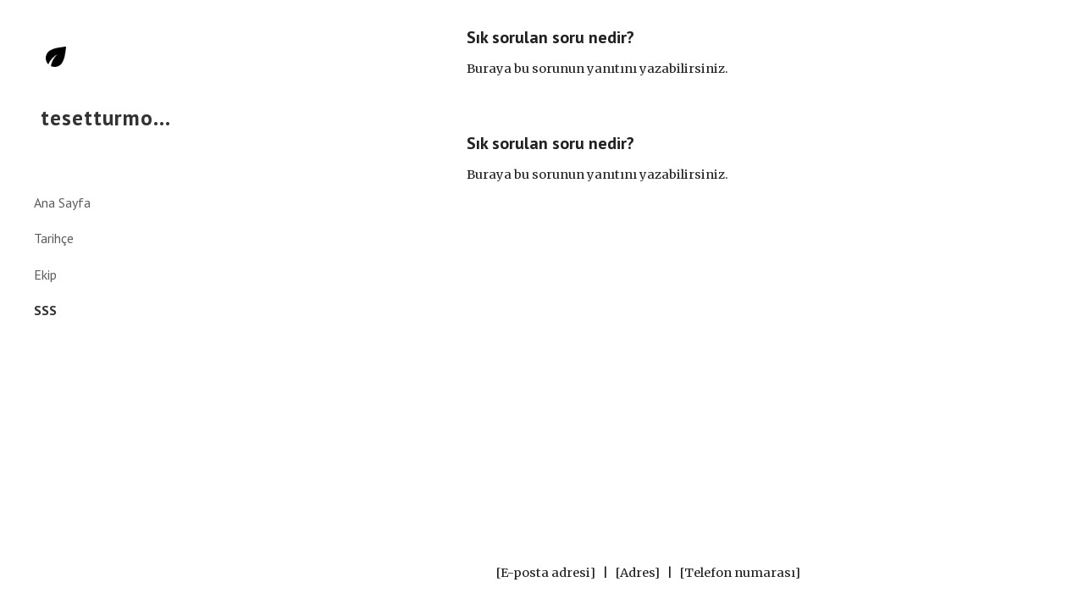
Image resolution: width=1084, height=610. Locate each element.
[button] (1063, 23)
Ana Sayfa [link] (62, 202)
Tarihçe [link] (54, 238)
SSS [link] (45, 310)
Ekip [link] (45, 274)
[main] (648, 53)
